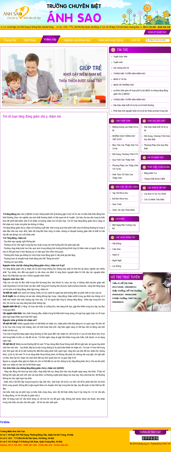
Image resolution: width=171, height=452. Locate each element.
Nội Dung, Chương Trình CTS (125, 154)
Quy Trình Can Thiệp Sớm (123, 159)
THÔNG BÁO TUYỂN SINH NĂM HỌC (129, 73)
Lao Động (116, 266)
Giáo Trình (116, 204)
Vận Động (116, 243)
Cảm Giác (116, 249)
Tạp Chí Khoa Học (120, 193)
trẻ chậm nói (51, 323)
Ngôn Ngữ (116, 260)
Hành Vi (115, 254)
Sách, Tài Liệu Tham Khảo (123, 210)
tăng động (21, 289)
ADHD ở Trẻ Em (120, 79)
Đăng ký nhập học (157, 32)
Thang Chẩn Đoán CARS (154, 178)
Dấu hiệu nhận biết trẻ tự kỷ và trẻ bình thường (133, 105)
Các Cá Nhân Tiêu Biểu (154, 199)
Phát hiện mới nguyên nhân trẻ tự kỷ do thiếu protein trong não (140, 111)
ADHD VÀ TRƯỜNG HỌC (123, 85)
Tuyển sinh (118, 62)
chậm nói (10, 224)
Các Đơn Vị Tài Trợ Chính (155, 194)
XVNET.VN (166, 443)
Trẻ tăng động (9, 227)
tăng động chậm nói (66, 296)
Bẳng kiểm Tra (150, 173)
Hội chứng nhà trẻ (121, 68)
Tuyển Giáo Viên (120, 56)
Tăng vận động (10, 371)
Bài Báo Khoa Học (120, 198)
